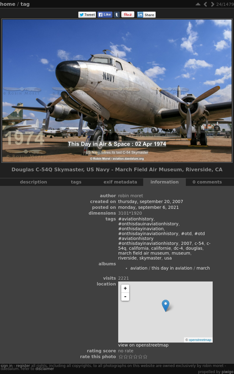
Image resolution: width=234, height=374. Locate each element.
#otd (186, 233)
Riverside (127, 258)
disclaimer (44, 369)
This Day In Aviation (171, 268)
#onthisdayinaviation (141, 228)
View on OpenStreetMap (143, 345)
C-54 (199, 243)
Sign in (6, 366)
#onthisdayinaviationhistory (148, 233)
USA (168, 258)
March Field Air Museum (143, 253)
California (138, 248)
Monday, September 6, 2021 (148, 207)
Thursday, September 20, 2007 (150, 201)
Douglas (194, 248)
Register (23, 366)
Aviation (138, 268)
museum (181, 253)
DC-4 (178, 248)
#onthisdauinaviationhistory (148, 223)
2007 (186, 243)
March (203, 268)
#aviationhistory (136, 218)
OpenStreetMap (200, 340)
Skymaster (151, 258)
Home (7, 4)
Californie (161, 248)
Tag (25, 4)
